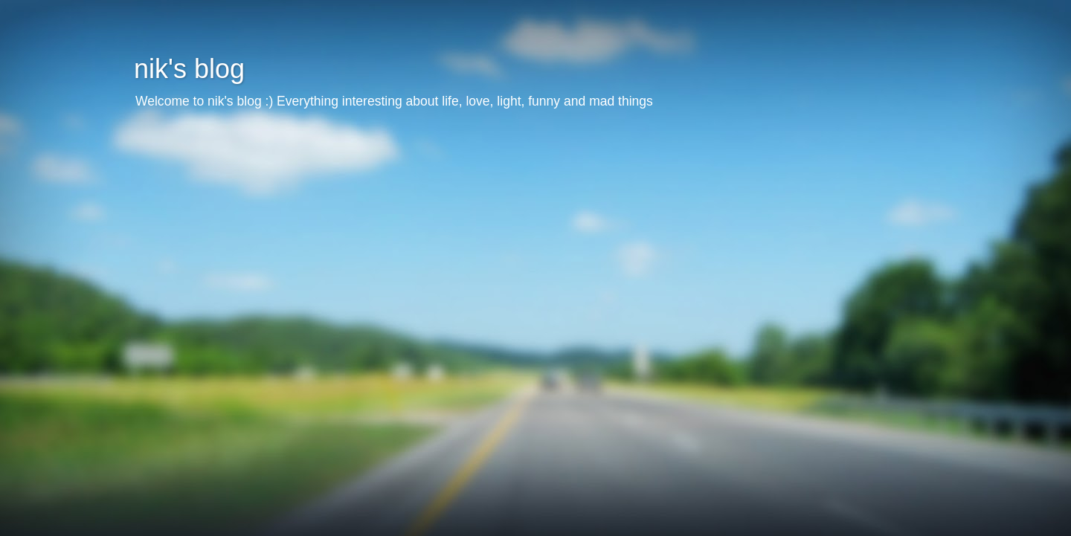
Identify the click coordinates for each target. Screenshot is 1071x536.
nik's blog (189, 69)
